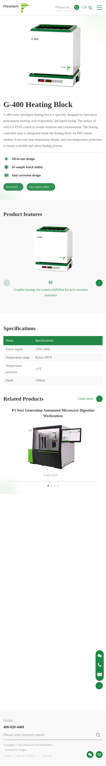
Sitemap (47, 756)
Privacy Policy (26, 756)
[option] (53, 57)
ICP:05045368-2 (44, 745)
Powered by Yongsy (16, 749)
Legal (7, 756)
